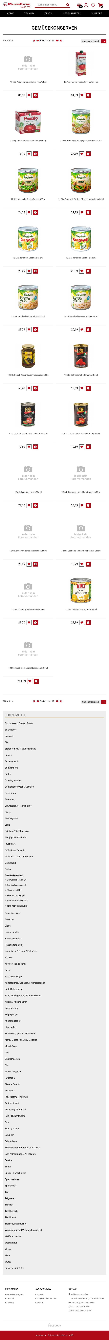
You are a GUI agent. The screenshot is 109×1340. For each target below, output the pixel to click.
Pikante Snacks (12, 1084)
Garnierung (10, 862)
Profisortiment (12, 1103)
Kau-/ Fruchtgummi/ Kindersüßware (23, 995)
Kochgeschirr (11, 1008)
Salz (7, 1122)
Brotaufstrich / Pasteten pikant (20, 748)
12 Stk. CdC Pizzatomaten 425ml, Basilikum (28, 433)
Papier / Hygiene (13, 1071)
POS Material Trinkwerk (16, 1097)
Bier (7, 742)
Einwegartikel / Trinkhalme (18, 805)
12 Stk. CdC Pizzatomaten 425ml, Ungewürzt (81, 433)
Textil (49, 13)
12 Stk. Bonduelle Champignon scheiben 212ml (80, 140)
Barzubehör (10, 729)
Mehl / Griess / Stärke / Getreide (21, 1040)
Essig (7, 824)
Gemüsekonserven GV (16, 880)
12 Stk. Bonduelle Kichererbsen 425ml (28, 316)
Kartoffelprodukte (13, 989)
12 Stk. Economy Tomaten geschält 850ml (28, 551)
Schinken (9, 1135)
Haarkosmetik (12, 932)
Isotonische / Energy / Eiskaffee (21, 951)
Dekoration (10, 793)
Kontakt (39, 1294)
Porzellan (9, 1090)
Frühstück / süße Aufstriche (19, 856)
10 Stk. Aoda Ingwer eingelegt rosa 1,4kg (28, 82)
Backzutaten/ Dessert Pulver (19, 723)
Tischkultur (10, 1217)
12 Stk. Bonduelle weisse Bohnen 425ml (81, 316)
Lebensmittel (72, 13)
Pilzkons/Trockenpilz (16, 895)
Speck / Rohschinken (15, 1173)
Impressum (41, 1335)
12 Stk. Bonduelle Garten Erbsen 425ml (28, 199)
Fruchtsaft (10, 843)
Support (96, 13)
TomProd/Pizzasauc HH (17, 906)
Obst (7, 1052)
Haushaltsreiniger (13, 944)
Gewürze (9, 919)
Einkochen (10, 799)
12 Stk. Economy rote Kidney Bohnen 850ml (81, 492)
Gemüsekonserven (14, 875)
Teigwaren (10, 1198)
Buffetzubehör (12, 761)
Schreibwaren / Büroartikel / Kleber (22, 1147)
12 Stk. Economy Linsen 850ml (28, 492)
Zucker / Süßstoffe (14, 1268)
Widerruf (39, 1302)
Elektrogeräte (11, 818)
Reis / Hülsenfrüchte (15, 1116)
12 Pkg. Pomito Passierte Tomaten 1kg (81, 82)
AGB (71, 1335)
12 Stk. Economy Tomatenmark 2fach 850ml (80, 551)
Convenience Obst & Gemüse (19, 786)
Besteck (9, 736)
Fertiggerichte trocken (15, 837)
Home (10, 13)
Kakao (8, 970)
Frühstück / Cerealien (15, 850)
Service (8, 1160)
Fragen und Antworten (45, 1298)
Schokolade (11, 1141)
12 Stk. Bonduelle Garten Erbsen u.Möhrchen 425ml (81, 199)
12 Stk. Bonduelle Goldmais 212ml (28, 258)
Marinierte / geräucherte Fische (20, 1033)
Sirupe (8, 1166)
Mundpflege (11, 1046)
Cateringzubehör (13, 780)
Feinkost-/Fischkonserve (17, 831)
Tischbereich (11, 1211)
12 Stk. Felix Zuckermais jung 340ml (81, 609)
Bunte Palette (11, 767)
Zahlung (9, 1302)
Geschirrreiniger (12, 913)
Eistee (8, 812)
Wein (7, 1255)
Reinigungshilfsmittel (15, 1109)
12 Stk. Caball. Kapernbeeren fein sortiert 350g (28, 375)
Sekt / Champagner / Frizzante (20, 1154)
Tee (6, 1192)
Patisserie (10, 1078)
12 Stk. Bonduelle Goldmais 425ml (81, 258)
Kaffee (8, 957)
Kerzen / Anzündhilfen (16, 1002)
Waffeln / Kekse (13, 1236)
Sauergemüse (12, 1128)
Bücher (8, 755)
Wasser (8, 1249)
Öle (6, 1065)
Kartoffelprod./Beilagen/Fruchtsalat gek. (25, 983)
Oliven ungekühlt (14, 890)
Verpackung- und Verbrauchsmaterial (23, 1230)
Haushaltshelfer (13, 938)
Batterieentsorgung (14, 1294)
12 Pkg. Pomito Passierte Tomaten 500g (28, 140)
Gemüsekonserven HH (17, 885)
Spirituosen (10, 1185)
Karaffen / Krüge (13, 976)
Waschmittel (11, 1242)
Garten (8, 869)
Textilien (9, 1204)
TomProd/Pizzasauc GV (17, 901)
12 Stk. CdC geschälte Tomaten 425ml (81, 375)
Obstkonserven (12, 1059)
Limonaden (10, 1027)
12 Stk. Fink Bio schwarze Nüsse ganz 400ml (28, 668)
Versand (9, 1298)
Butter (8, 774)
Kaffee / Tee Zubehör (15, 963)
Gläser (8, 925)
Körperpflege (11, 1014)
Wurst (8, 1261)
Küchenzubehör (12, 1021)
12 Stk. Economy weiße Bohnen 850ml (28, 609)
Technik (29, 13)
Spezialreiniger (12, 1179)
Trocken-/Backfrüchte (15, 1223)
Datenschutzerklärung (57, 1335)
